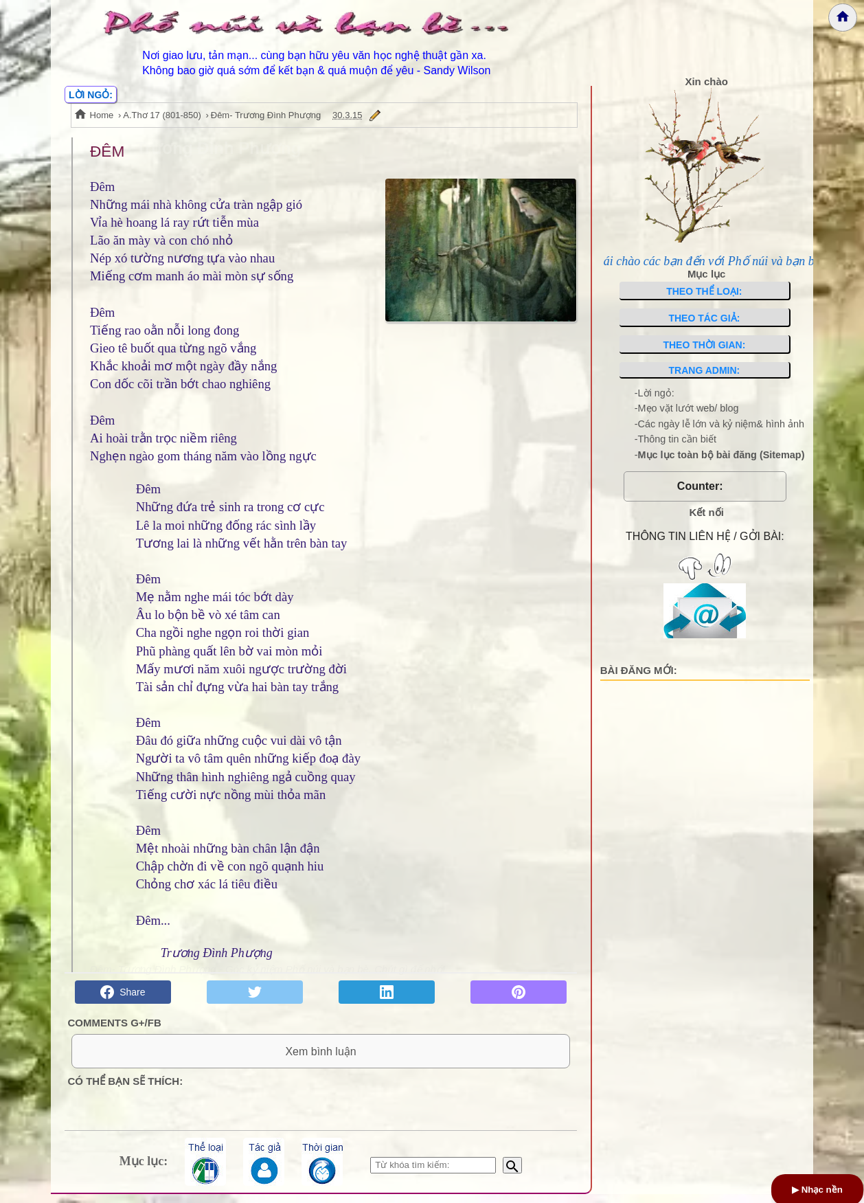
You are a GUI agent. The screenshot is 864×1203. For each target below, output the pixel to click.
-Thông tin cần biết (675, 439)
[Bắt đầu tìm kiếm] (512, 1174)
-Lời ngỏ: (654, 392)
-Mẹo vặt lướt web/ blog (687, 408)
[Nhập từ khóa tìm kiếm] (433, 1174)
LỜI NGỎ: (91, 94)
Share (122, 992)
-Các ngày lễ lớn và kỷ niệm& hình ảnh (719, 423)
